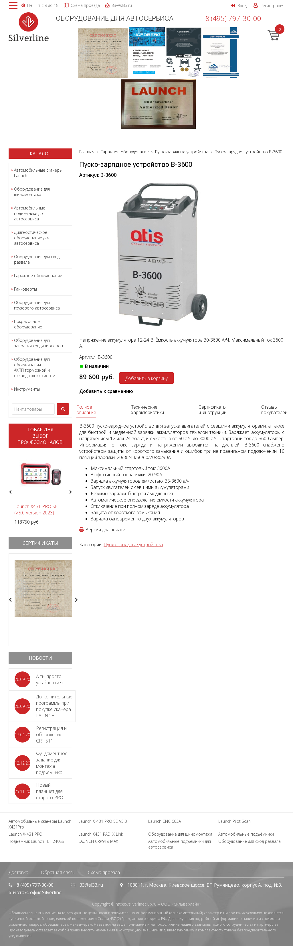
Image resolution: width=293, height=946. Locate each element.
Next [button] (72, 492)
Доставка (18, 872)
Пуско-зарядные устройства (133, 544)
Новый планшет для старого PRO (49, 791)
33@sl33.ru (91, 885)
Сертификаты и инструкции (212, 409)
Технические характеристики (147, 409)
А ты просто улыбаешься (49, 679)
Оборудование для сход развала (37, 259)
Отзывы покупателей (274, 409)
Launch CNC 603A (164, 821)
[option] (40, 489)
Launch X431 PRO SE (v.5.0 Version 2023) (36, 509)
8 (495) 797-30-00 (233, 18)
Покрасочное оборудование (28, 324)
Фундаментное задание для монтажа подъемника (52, 762)
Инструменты (27, 389)
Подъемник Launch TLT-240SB (36, 841)
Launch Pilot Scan (234, 821)
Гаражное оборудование (38, 275)
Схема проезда (104, 872)
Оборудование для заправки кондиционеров (38, 343)
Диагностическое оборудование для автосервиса (31, 238)
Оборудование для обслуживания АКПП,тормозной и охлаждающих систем (34, 367)
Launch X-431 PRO (25, 834)
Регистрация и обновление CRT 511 (51, 734)
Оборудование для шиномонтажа (32, 191)
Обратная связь (58, 872)
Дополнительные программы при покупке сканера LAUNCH (54, 706)
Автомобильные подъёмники (246, 834)
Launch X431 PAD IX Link (100, 834)
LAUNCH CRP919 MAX (98, 841)
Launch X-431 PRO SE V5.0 (102, 821)
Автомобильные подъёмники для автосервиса (29, 213)
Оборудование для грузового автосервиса (37, 305)
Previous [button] (9, 492)
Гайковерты (25, 289)
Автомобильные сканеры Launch (38, 172)
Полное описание (86, 409)
